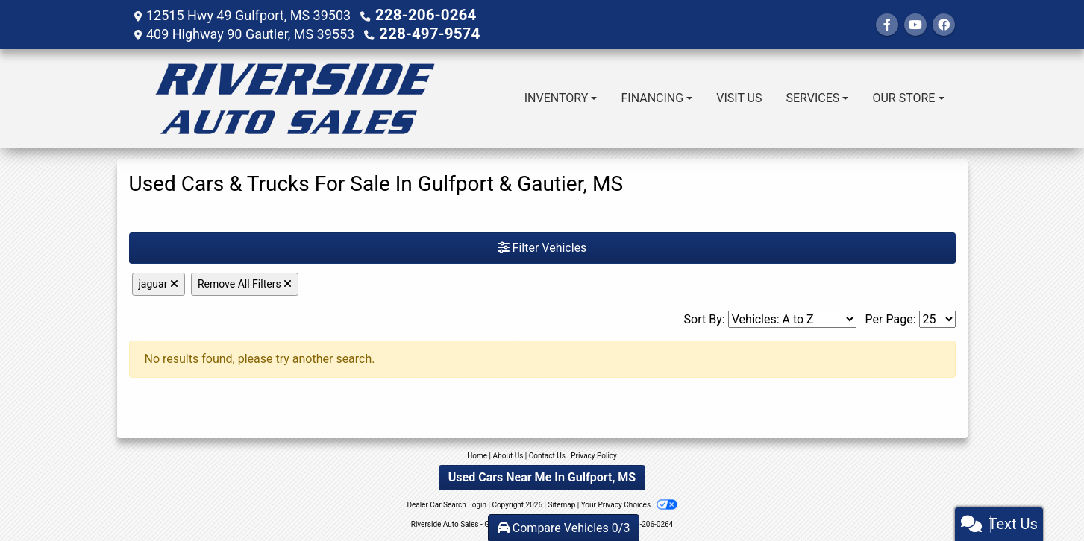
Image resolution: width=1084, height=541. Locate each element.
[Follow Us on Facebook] (887, 24)
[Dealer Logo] (294, 97)
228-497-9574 (422, 32)
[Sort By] (792, 317)
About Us (508, 454)
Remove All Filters (245, 282)
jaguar (158, 282)
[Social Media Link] (944, 24)
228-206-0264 (419, 14)
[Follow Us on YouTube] (915, 24)
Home (477, 454)
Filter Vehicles (542, 246)
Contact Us (547, 454)
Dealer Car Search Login (446, 503)
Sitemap (561, 503)
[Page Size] (937, 317)
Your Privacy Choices (629, 503)
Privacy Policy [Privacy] (594, 454)
